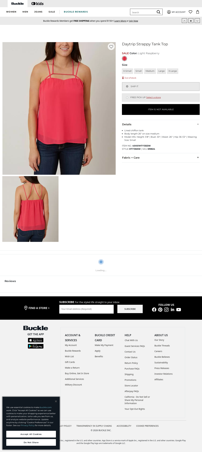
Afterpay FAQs (132, 391)
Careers (158, 351)
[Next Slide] (197, 20)
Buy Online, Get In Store (77, 373)
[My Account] (176, 12)
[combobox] (143, 12)
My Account (71, 345)
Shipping (129, 374)
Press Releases (161, 368)
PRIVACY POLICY (63, 425)
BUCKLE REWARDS (76, 11)
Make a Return (72, 367)
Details (161, 124)
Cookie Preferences (147, 425)
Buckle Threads (162, 345)
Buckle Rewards (73, 350)
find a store (39, 308)
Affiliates (158, 379)
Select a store (153, 97)
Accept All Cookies (31, 434)
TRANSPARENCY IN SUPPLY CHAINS (94, 425)
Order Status (131, 357)
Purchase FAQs (132, 368)
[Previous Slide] (184, 20)
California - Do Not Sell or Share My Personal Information (137, 400)
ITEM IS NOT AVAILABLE (161, 109)
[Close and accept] (56, 401)
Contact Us (130, 351)
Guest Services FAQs (135, 346)
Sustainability (161, 362)
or (121, 20)
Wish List (69, 356)
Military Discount (73, 384)
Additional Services (74, 379)
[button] (11, 12)
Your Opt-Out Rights (135, 408)
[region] (31, 423)
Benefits (99, 356)
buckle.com (46, 407)
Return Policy (131, 363)
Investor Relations (163, 373)
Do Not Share (31, 442)
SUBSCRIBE (130, 308)
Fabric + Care (161, 157)
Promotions (130, 379)
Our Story (159, 339)
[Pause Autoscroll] (190, 20)
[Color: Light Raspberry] (124, 58)
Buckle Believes (162, 356)
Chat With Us (131, 340)
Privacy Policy (28, 425)
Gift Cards (70, 362)
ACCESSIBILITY (124, 425)
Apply (97, 350)
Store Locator (131, 385)
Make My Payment (104, 345)
